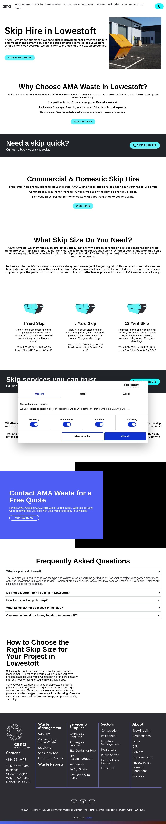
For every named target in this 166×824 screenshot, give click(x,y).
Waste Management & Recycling (29, 4)
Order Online (113, 4)
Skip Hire (67, 4)
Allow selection (82, 436)
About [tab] (126, 394)
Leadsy (89, 817)
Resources (101, 4)
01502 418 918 (44, 507)
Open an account (136, 4)
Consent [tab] (39, 394)
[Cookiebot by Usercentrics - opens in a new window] (126, 385)
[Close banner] (145, 386)
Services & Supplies (53, 4)
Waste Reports (88, 4)
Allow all (125, 436)
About (124, 4)
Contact (18, 8)
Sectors (76, 4)
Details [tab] (83, 394)
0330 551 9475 (16, 760)
